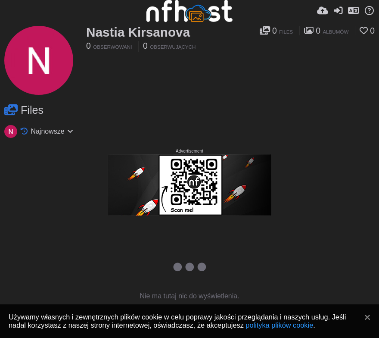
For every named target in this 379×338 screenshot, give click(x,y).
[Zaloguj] (338, 11)
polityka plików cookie (279, 325)
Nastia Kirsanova (138, 32)
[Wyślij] (322, 11)
